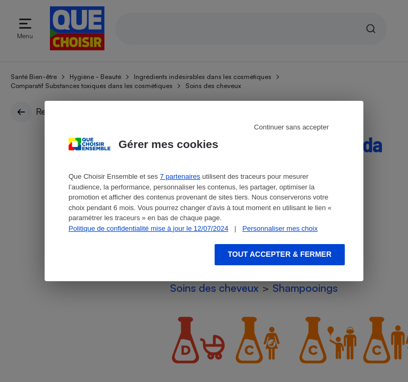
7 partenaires (180, 176)
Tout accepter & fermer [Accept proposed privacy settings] (280, 254)
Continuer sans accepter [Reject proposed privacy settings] (291, 127)
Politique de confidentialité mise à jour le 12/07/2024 (148, 228)
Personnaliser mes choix (280, 228)
